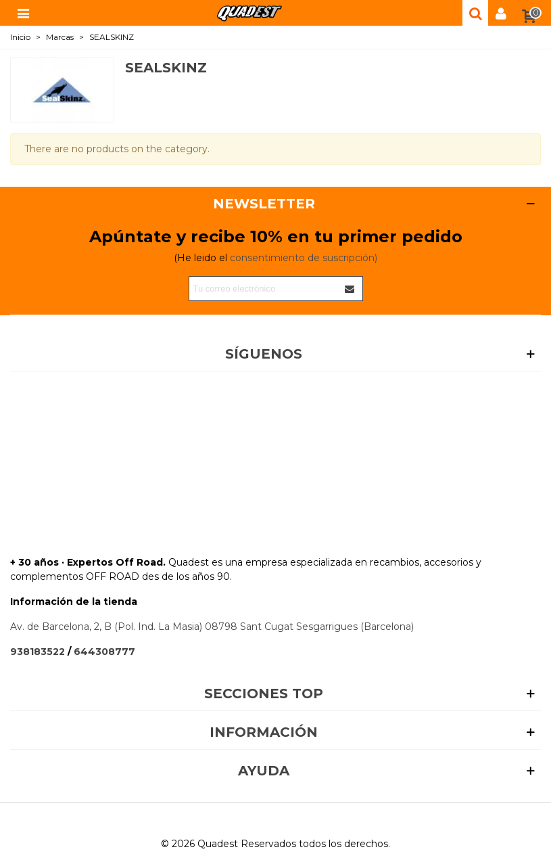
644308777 (104, 651)
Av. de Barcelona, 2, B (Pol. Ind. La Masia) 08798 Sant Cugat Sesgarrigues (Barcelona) (212, 626)
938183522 (37, 651)
